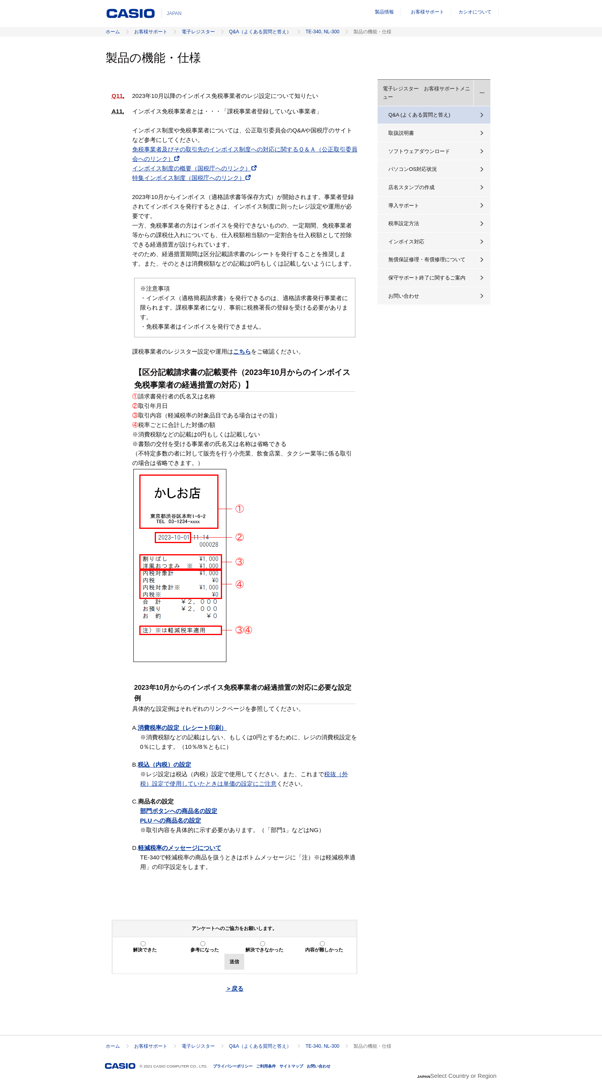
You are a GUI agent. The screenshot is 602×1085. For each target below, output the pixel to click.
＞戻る (234, 988)
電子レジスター (198, 31)
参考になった (204, 950)
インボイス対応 (406, 242)
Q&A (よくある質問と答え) (419, 115)
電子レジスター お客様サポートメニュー (426, 93)
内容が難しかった (324, 950)
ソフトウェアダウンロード (419, 151)
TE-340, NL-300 (322, 31)
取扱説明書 (401, 133)
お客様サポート (427, 12)
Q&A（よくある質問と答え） (260, 31)
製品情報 (384, 12)
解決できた (145, 950)
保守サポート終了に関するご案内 (426, 278)
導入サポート (403, 206)
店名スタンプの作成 (411, 187)
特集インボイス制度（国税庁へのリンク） (188, 177)
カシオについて (475, 12)
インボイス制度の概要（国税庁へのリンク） (191, 168)
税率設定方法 (403, 223)
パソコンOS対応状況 (412, 169)
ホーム (113, 31)
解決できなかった (264, 950)
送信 (234, 961)
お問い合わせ (403, 296)
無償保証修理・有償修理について (426, 259)
